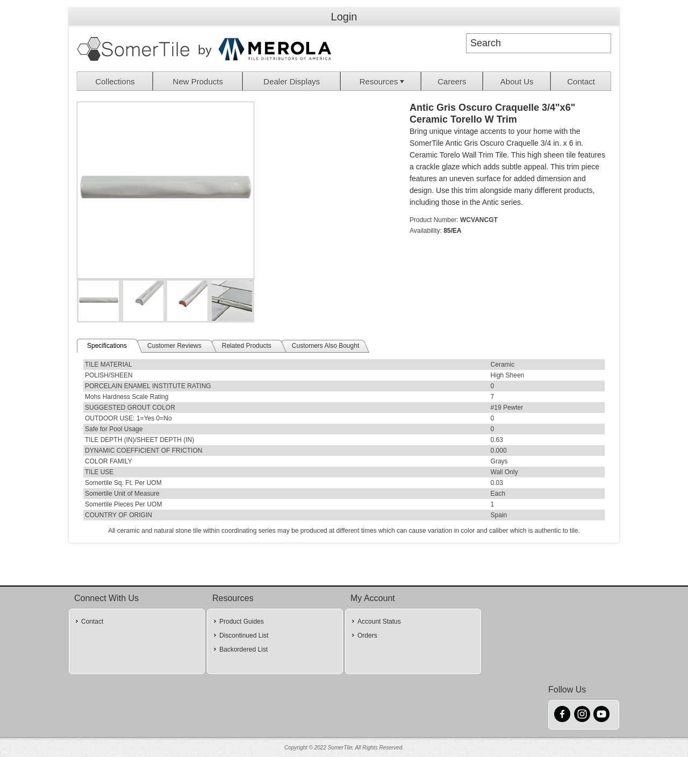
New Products (198, 81)
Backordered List (243, 649)
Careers (452, 81)
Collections (114, 81)
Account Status (379, 621)
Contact (581, 81)
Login (344, 17)
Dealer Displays (291, 81)
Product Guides (241, 621)
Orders (367, 635)
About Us (517, 81)
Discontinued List (243, 635)
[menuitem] (115, 81)
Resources (383, 81)
